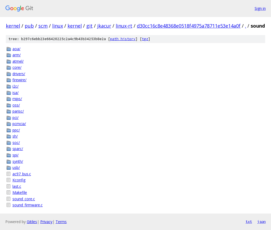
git (89, 26)
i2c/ (15, 86)
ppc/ (16, 130)
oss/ (16, 105)
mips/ (17, 98)
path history (123, 39)
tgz (145, 39)
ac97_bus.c (21, 173)
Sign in (260, 8)
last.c (16, 186)
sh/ (15, 136)
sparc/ (17, 148)
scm (43, 26)
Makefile (19, 192)
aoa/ (16, 48)
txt (249, 221)
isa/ (15, 92)
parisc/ (18, 111)
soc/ (16, 142)
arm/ (16, 54)
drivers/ (18, 73)
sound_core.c (23, 198)
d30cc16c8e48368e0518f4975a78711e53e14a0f (189, 26)
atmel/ (18, 61)
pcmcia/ (19, 123)
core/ (16, 67)
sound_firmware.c (27, 204)
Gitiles (32, 221)
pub (29, 26)
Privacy (46, 221)
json (261, 221)
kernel (13, 26)
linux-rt (124, 26)
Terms (61, 221)
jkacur (104, 26)
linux (57, 26)
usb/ (16, 167)
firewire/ (19, 79)
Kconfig (18, 179)
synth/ (17, 161)
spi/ (15, 154)
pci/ (15, 117)
